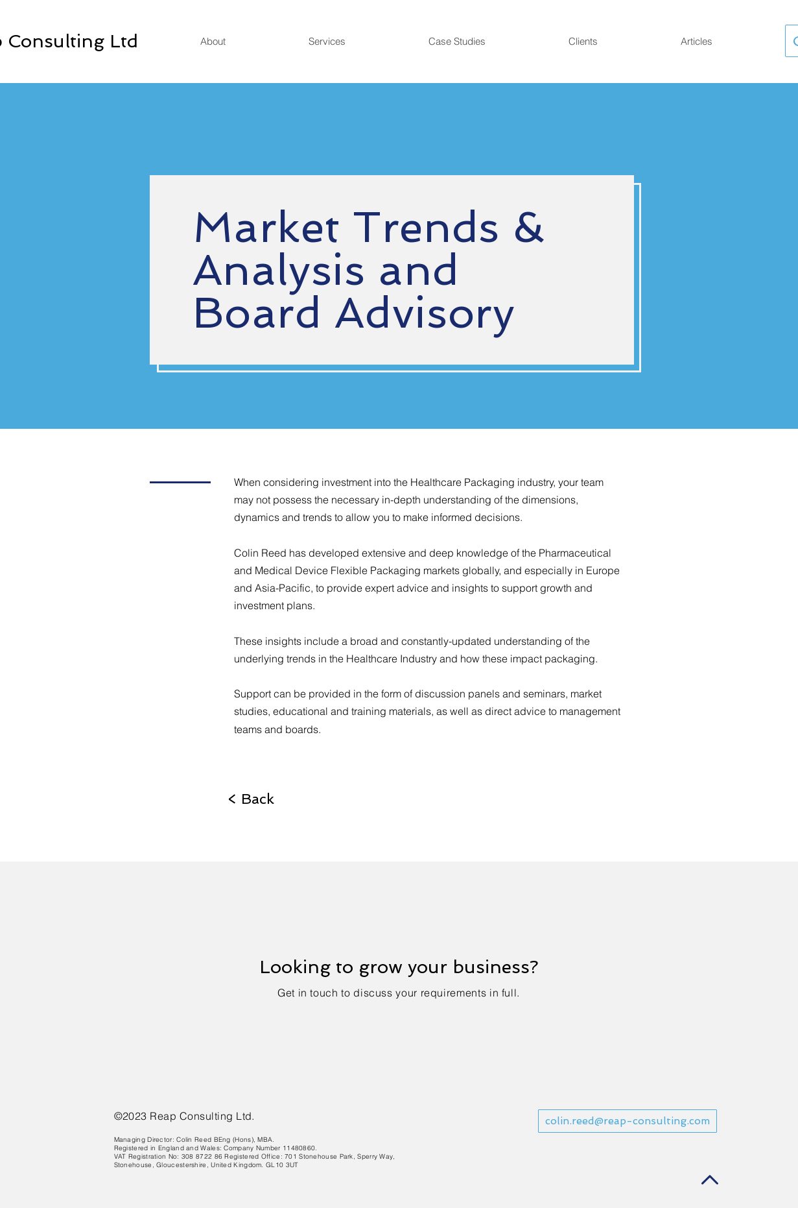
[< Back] (251, 798)
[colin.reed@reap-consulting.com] (627, 1121)
